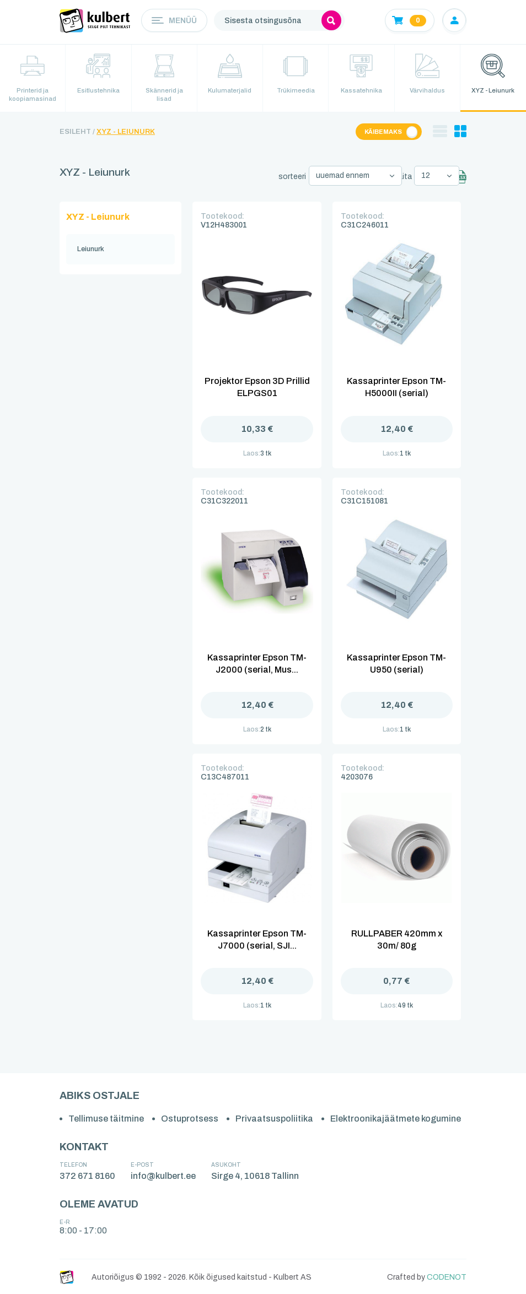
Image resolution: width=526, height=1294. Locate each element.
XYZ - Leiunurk (125, 133)
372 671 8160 (87, 1174)
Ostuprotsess (189, 1117)
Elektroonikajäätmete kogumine (395, 1117)
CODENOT (446, 1275)
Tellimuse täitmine (106, 1117)
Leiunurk (90, 247)
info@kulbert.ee (163, 1174)
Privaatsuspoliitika (274, 1117)
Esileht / (77, 133)
